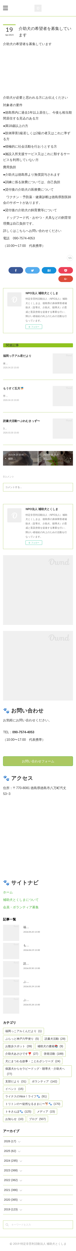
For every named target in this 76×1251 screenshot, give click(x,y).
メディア (46, 1112)
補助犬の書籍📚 (50, 1046)
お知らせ (14, 1119)
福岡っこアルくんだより (23, 1031)
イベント (14, 1089)
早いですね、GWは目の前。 (18, 396)
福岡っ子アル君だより (17, 355)
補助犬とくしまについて (21, 900)
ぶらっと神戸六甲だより (39, 1000)
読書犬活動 (55, 1039)
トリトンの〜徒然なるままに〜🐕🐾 (32, 1104)
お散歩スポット (18, 1046)
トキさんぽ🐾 (18, 1112)
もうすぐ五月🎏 (13, 388)
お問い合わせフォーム (38, 762)
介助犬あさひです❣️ (21, 1054)
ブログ (37, 1119)
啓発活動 (53, 1054)
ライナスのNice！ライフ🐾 (26, 1097)
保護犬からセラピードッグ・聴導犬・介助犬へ (35, 1072)
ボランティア (44, 1082)
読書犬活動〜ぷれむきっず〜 (21, 421)
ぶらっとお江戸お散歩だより (41, 982)
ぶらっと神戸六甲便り (22, 1039)
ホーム (8, 893)
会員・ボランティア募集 (21, 908)
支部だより (15, 1082)
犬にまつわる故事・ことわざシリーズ (32, 1061)
